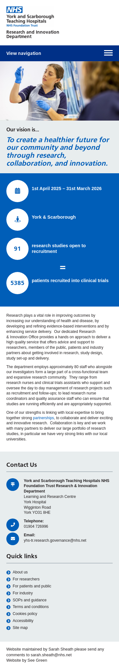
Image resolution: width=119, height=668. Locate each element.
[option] (59, 91)
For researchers (23, 579)
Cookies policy (21, 614)
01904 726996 (36, 526)
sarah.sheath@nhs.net (51, 654)
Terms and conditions (27, 607)
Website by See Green (26, 660)
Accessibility (19, 620)
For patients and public (28, 586)
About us (17, 572)
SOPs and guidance (26, 600)
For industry (19, 593)
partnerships (43, 418)
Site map (17, 627)
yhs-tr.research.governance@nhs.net (55, 540)
